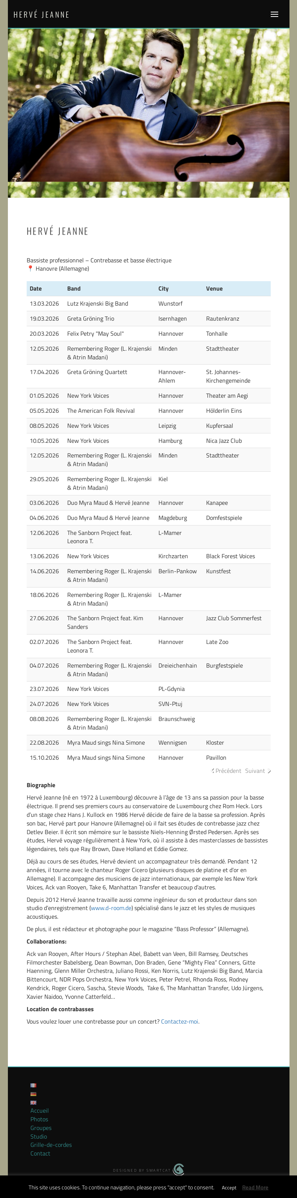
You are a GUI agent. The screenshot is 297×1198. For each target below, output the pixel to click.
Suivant (255, 770)
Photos (39, 1119)
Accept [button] (229, 1187)
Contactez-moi (179, 1021)
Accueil (39, 1110)
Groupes (40, 1127)
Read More (255, 1187)
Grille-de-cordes (51, 1144)
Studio (38, 1136)
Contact (40, 1153)
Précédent (228, 770)
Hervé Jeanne (42, 14)
